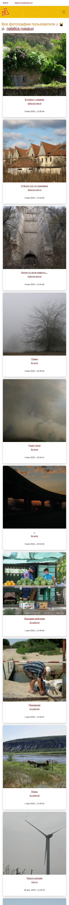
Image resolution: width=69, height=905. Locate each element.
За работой (35, 623)
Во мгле (34, 363)
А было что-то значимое (34, 186)
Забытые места (34, 103)
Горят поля (34, 445)
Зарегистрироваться (23, 3)
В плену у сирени (34, 99)
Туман (34, 359)
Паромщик (34, 705)
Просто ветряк (34, 878)
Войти (5, 3)
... (34, 532)
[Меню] (63, 11)
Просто (34, 882)
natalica (20, 28)
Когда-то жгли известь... (34, 272)
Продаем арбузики (34, 618)
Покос (34, 791)
